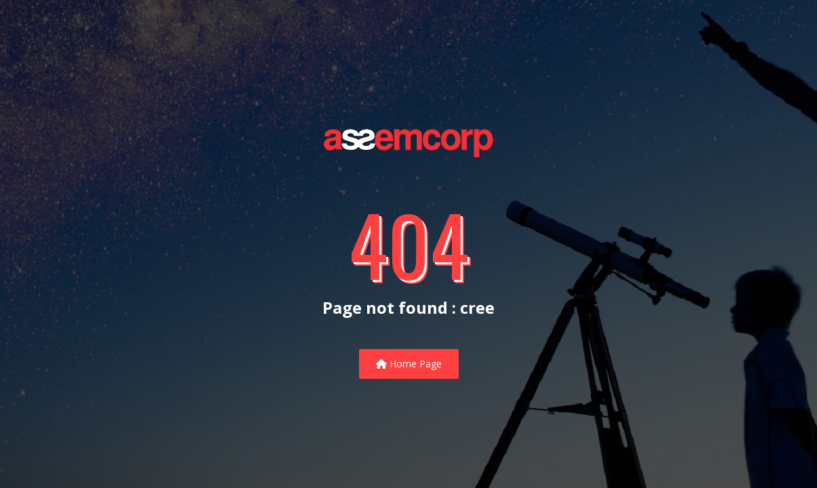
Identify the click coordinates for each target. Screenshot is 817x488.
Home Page (409, 363)
